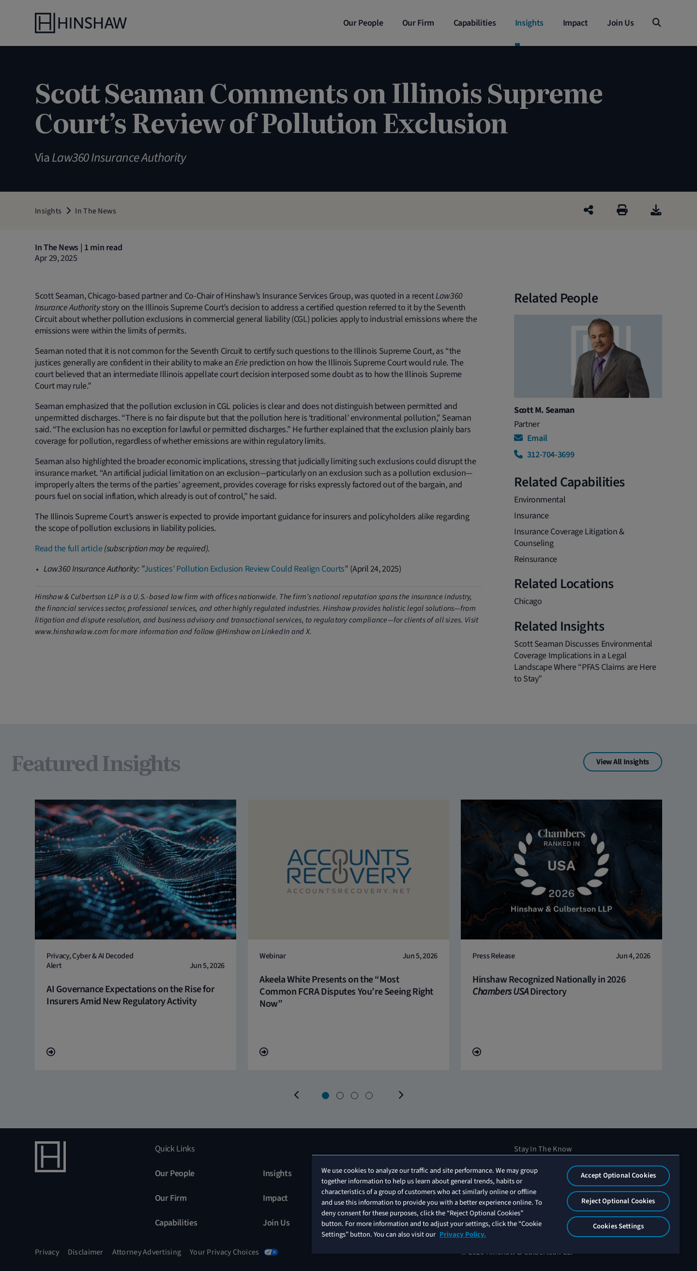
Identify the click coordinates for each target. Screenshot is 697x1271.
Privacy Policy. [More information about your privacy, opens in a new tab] (462, 1234)
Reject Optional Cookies (618, 1201)
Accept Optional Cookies (618, 1175)
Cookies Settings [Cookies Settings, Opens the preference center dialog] (618, 1226)
